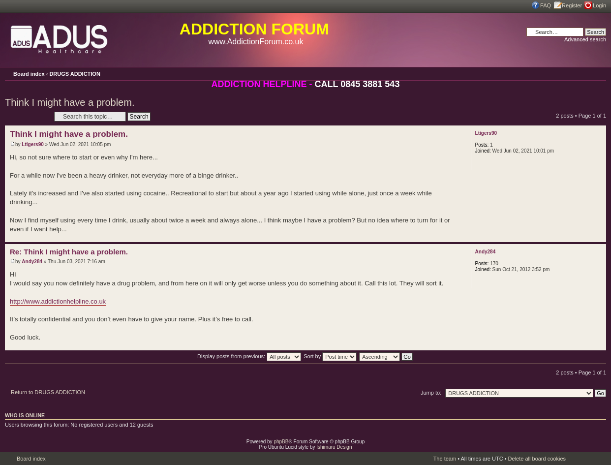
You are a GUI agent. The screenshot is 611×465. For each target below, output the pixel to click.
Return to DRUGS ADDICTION (48, 392)
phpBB (281, 441)
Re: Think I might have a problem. (69, 252)
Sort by (330, 356)
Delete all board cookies (537, 459)
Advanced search (585, 39)
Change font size (598, 73)
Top (598, 237)
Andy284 (32, 261)
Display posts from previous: (249, 356)
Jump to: (431, 393)
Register (572, 5)
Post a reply (27, 116)
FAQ (545, 5)
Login (599, 5)
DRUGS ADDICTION (74, 74)
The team (444, 459)
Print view (585, 72)
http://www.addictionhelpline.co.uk (58, 301)
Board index (29, 74)
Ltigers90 (32, 144)
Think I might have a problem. (69, 102)
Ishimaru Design (334, 447)
